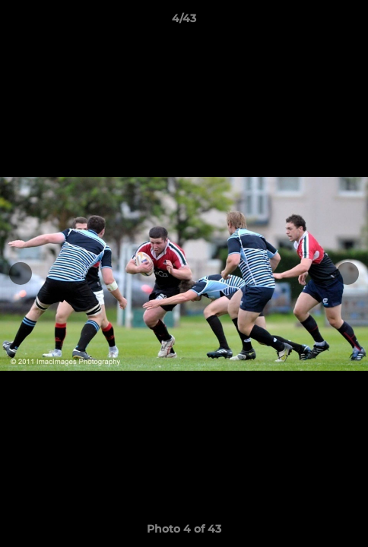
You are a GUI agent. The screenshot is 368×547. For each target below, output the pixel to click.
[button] (350, 22)
